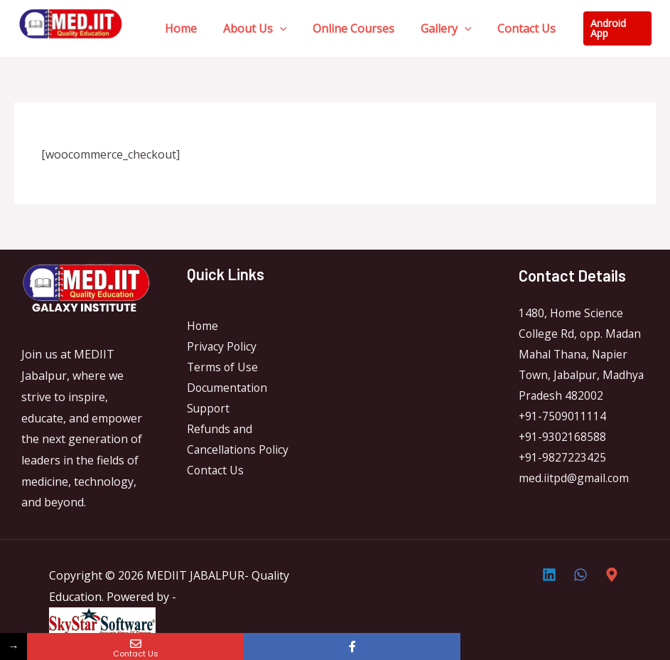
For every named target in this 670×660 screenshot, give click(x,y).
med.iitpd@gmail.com (574, 481)
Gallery (434, 28)
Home (179, 28)
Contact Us (511, 28)
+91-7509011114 (563, 418)
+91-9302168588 (563, 439)
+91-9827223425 (563, 461)
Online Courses (346, 28)
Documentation (228, 389)
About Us (250, 28)
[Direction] (612, 575)
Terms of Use (223, 368)
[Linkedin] (549, 575)
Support (209, 410)
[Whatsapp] (580, 575)
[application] (275, 28)
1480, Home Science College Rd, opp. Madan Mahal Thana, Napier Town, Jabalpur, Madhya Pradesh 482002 (584, 355)
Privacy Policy (222, 347)
